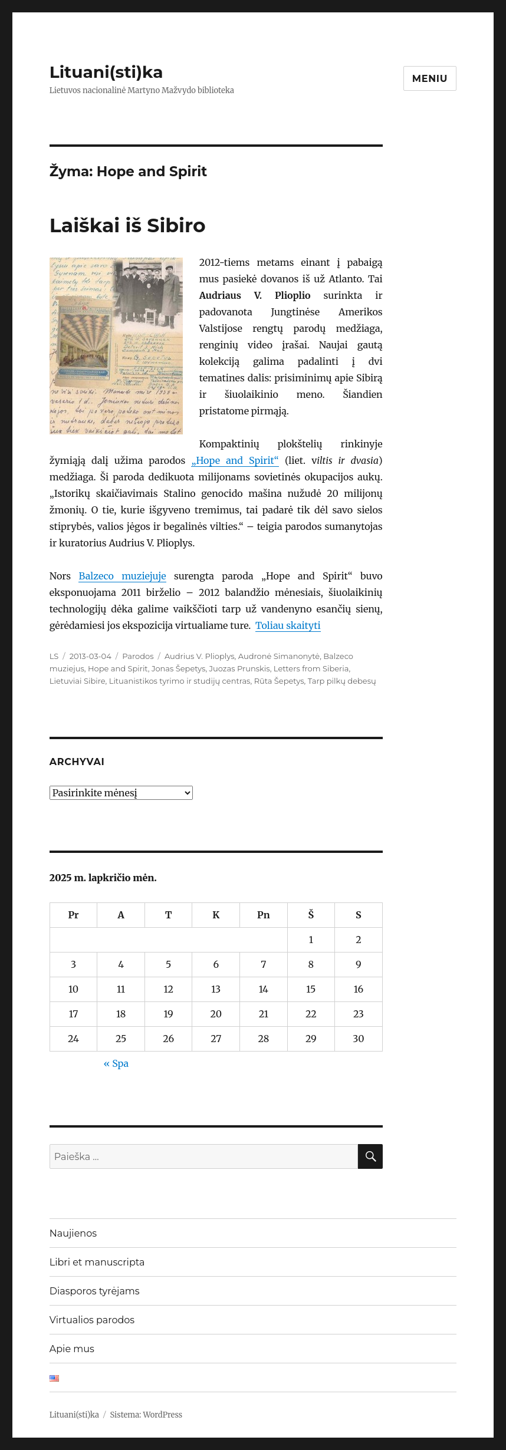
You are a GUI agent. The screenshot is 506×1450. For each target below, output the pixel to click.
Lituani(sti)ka (106, 72)
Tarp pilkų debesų (342, 681)
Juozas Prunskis (239, 668)
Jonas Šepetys (179, 668)
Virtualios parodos (92, 1320)
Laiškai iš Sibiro (128, 225)
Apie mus (72, 1349)
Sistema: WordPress (146, 1415)
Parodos (137, 656)
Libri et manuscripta (97, 1262)
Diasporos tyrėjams (95, 1291)
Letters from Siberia (311, 668)
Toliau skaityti (288, 625)
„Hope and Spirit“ (234, 460)
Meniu (430, 78)
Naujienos (73, 1233)
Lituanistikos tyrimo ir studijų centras (180, 681)
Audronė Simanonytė (279, 656)
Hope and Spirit (118, 668)
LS (54, 656)
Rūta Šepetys (279, 681)
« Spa (116, 1063)
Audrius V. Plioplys (200, 656)
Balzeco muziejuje (122, 576)
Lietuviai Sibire (78, 681)
